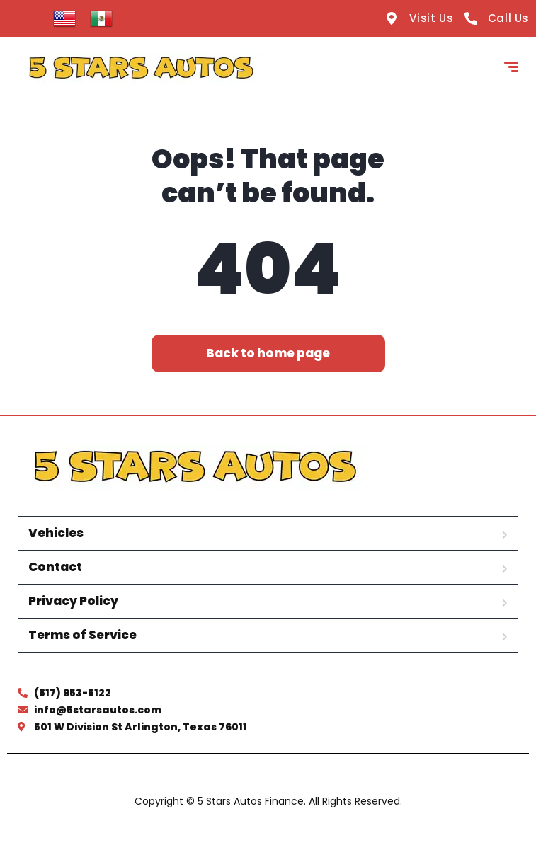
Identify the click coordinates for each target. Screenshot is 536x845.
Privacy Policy (73, 600)
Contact (55, 566)
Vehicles (56, 532)
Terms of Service (82, 634)
